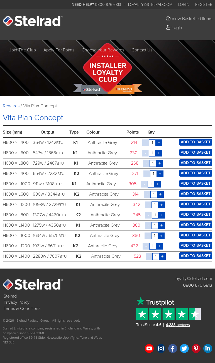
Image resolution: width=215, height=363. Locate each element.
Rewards (11, 106)
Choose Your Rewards (103, 50)
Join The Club (22, 50)
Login (183, 4)
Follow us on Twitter (184, 348)
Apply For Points (58, 50)
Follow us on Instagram (161, 348)
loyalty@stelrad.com (150, 4)
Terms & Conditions (22, 308)
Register (203, 4)
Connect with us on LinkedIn (207, 348)
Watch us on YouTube (149, 348)
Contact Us (141, 50)
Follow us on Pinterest (196, 348)
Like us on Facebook (172, 348)
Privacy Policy (17, 302)
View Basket (183, 19)
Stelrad (10, 296)
